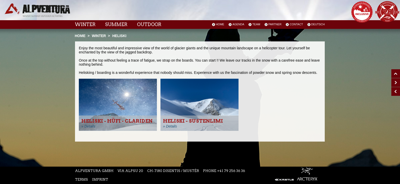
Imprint (100, 179)
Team (256, 24)
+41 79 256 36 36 (231, 171)
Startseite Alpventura (37, 10)
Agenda (238, 24)
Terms (81, 179)
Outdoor (149, 24)
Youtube (189, 12)
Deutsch (318, 24)
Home (220, 24)
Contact (296, 24)
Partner (275, 24)
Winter (85, 24)
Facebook (167, 12)
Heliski (119, 36)
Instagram (177, 12)
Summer (116, 24)
